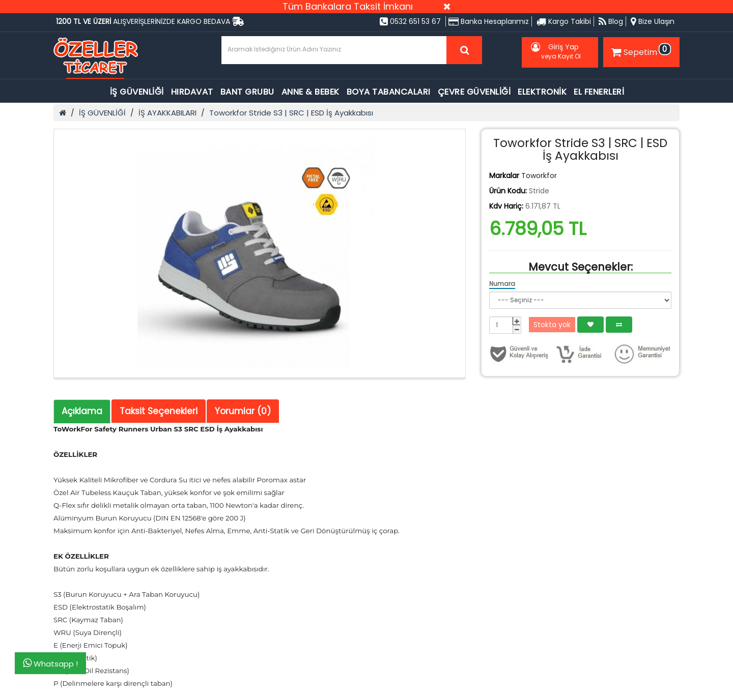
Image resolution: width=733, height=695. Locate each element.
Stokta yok (552, 325)
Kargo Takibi (564, 21)
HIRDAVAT (192, 92)
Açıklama (82, 411)
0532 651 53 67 (410, 21)
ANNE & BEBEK (310, 92)
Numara (502, 283)
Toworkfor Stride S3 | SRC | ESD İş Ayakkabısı (291, 112)
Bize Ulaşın (652, 21)
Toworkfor (539, 175)
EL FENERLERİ (599, 92)
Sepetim (639, 50)
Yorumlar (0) (243, 411)
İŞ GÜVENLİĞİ (137, 92)
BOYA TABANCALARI (389, 92)
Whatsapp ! (50, 663)
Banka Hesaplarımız (488, 21)
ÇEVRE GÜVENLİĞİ (474, 92)
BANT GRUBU (247, 92)
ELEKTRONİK (542, 92)
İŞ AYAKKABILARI (167, 112)
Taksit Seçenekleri (159, 411)
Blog (611, 21)
